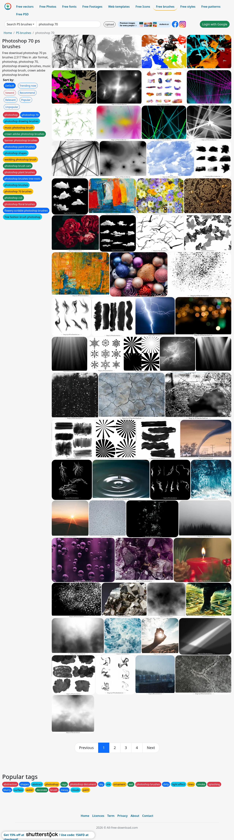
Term (110, 816)
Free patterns (210, 7)
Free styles (187, 7)
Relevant (10, 100)
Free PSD (22, 14)
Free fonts (69, 7)
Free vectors (24, 7)
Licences (98, 816)
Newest (9, 92)
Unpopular (11, 107)
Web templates (119, 7)
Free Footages (92, 7)
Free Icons (142, 7)
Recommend (27, 92)
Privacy (122, 816)
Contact (147, 816)
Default (9, 85)
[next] (151, 748)
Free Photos (47, 7)
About (135, 816)
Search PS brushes (19, 24)
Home (8, 33)
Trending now (28, 85)
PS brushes (23, 33)
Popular (26, 100)
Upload (109, 24)
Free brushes (165, 7)
